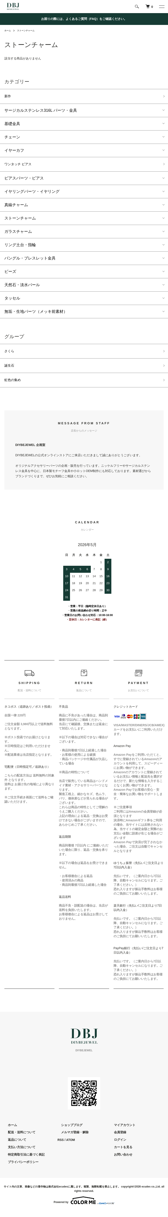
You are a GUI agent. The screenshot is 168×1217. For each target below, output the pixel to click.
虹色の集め (14, 385)
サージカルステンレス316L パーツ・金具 (40, 111)
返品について (13, 1145)
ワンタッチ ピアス (20, 166)
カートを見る (119, 1153)
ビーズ (10, 274)
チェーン (12, 138)
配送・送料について (18, 1138)
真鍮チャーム (16, 207)
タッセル (12, 300)
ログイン (116, 1145)
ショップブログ (68, 1131)
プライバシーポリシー (19, 1168)
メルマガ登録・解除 (71, 1138)
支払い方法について (18, 1153)
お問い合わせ (119, 1160)
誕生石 (10, 370)
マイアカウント (121, 1131)
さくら (10, 354)
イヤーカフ (14, 151)
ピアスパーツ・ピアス (24, 180)
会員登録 (116, 1138)
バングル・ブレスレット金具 (30, 260)
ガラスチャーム (18, 234)
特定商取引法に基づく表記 (22, 1160)
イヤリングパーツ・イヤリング (32, 194)
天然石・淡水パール (22, 287)
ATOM (70, 1145)
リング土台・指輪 (20, 247)
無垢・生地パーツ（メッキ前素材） (35, 314)
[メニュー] (161, 6)
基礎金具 (12, 125)
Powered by (84, 1206)
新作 (8, 97)
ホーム (8, 30)
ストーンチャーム (28, 30)
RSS (61, 1145)
